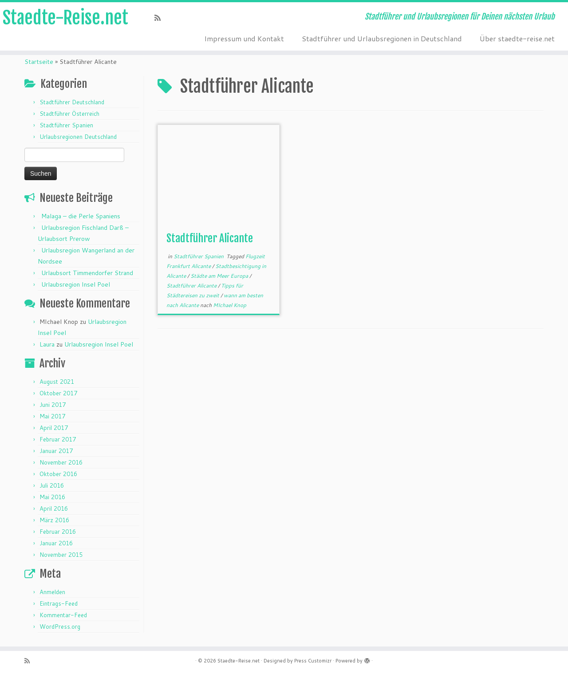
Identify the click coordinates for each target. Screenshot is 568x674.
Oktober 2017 (58, 393)
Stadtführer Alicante (209, 238)
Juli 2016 (51, 485)
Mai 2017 (52, 416)
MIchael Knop (229, 305)
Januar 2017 (56, 451)
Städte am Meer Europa (219, 276)
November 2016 (61, 462)
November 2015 (61, 555)
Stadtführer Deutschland (71, 102)
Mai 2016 (52, 497)
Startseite (38, 61)
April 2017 (53, 428)
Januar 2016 (56, 543)
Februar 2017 (57, 439)
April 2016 (53, 508)
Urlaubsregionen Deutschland (78, 137)
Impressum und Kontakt (244, 38)
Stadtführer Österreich (69, 114)
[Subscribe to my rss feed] (160, 18)
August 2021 (56, 382)
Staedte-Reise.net (65, 17)
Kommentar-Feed (63, 615)
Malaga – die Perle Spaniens (80, 216)
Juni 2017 (52, 405)
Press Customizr (312, 660)
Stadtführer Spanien (66, 125)
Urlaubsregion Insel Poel (75, 284)
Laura (47, 344)
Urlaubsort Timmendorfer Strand (87, 272)
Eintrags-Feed (58, 603)
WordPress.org (59, 627)
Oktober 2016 (58, 474)
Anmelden (52, 592)
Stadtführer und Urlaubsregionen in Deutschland (382, 38)
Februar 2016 (57, 532)
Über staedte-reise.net (517, 38)
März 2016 (54, 520)
